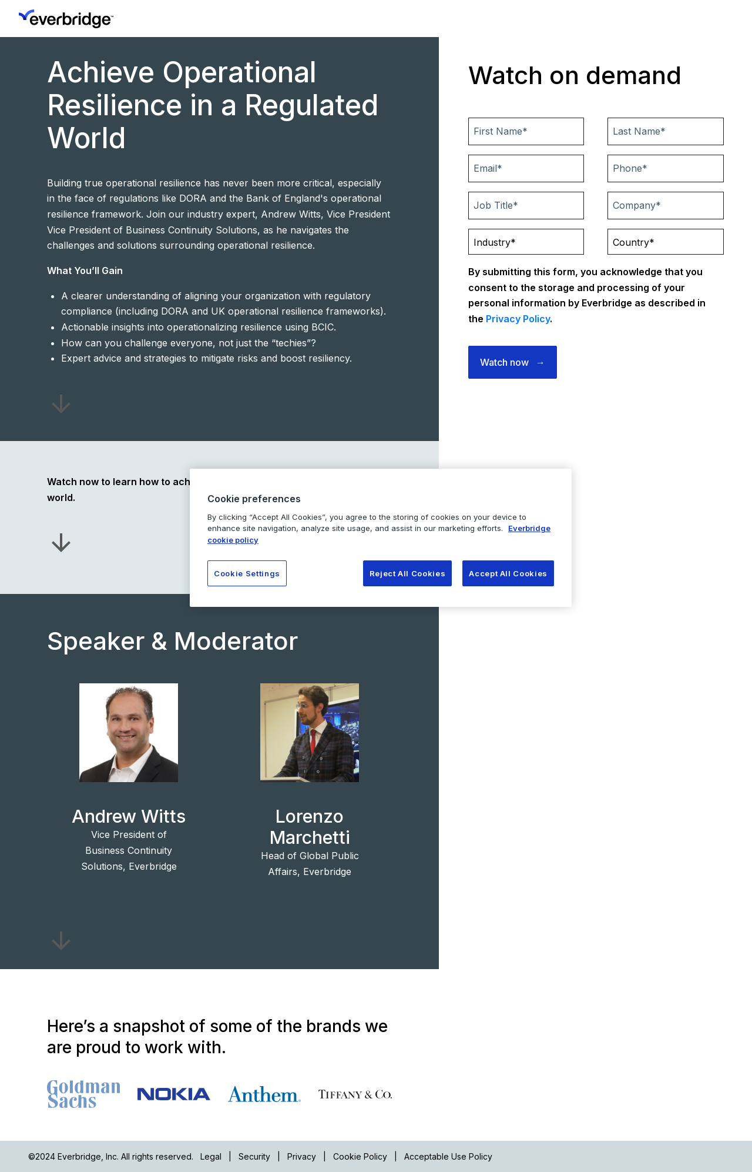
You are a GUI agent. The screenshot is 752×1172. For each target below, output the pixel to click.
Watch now (504, 362)
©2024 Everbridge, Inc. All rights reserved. (110, 1156)
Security (254, 1156)
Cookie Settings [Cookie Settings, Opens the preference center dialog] (247, 573)
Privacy (301, 1156)
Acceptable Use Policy (448, 1156)
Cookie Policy (360, 1156)
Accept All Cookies (508, 573)
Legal (210, 1156)
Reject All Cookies (408, 573)
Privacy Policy (518, 319)
